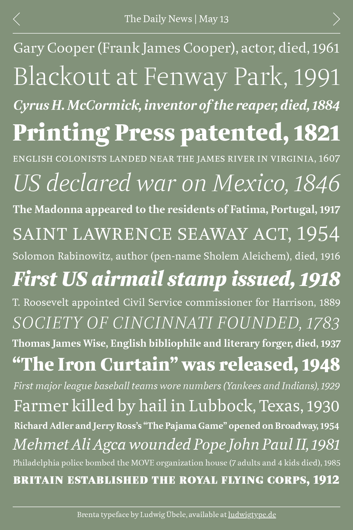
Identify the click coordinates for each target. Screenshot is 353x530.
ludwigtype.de (252, 514)
